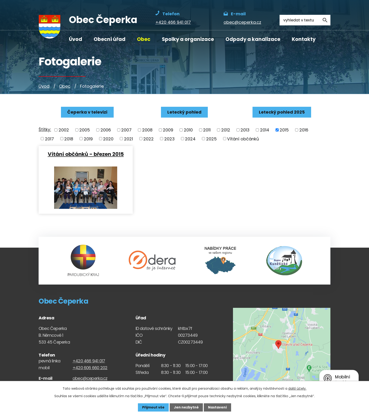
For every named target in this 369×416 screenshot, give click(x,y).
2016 (303, 130)
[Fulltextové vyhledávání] (305, 20)
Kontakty (304, 39)
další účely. (297, 388)
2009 (168, 130)
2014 (264, 130)
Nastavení (217, 407)
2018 (68, 139)
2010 (188, 130)
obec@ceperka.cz (89, 378)
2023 (169, 139)
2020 (108, 139)
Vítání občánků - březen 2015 (86, 154)
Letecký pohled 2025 (282, 112)
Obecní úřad (109, 39)
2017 (49, 139)
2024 (190, 139)
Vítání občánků (243, 139)
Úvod (75, 39)
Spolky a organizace (188, 39)
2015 (284, 130)
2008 (147, 130)
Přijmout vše (153, 407)
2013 (245, 130)
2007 (126, 130)
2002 (64, 130)
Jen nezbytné (186, 407)
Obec (143, 39)
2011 (207, 130)
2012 (225, 130)
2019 (88, 139)
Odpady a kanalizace (252, 39)
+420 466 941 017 (88, 361)
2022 (148, 139)
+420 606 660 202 (89, 368)
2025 (211, 139)
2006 (105, 130)
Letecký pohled (184, 112)
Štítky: (45, 129)
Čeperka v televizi (87, 112)
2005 (84, 130)
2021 (128, 139)
